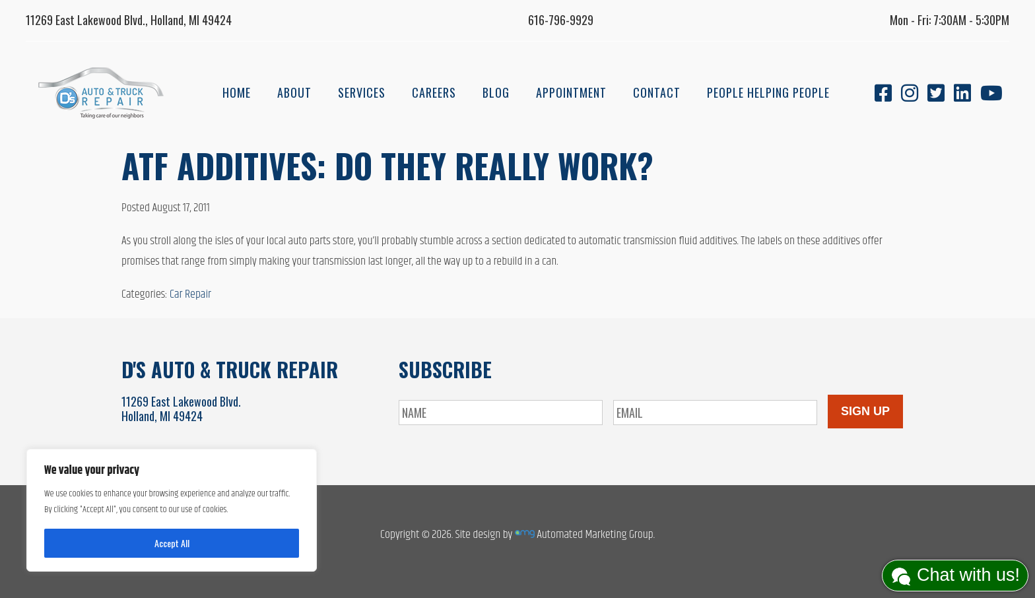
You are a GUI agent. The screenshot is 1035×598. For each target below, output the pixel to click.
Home (236, 92)
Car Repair (190, 294)
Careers (434, 92)
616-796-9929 (560, 19)
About (294, 92)
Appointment (571, 92)
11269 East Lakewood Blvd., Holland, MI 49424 (129, 19)
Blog (496, 92)
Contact (657, 92)
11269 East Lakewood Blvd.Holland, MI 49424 (181, 408)
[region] (171, 510)
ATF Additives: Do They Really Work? (387, 165)
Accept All (171, 543)
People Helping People (768, 92)
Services (361, 92)
